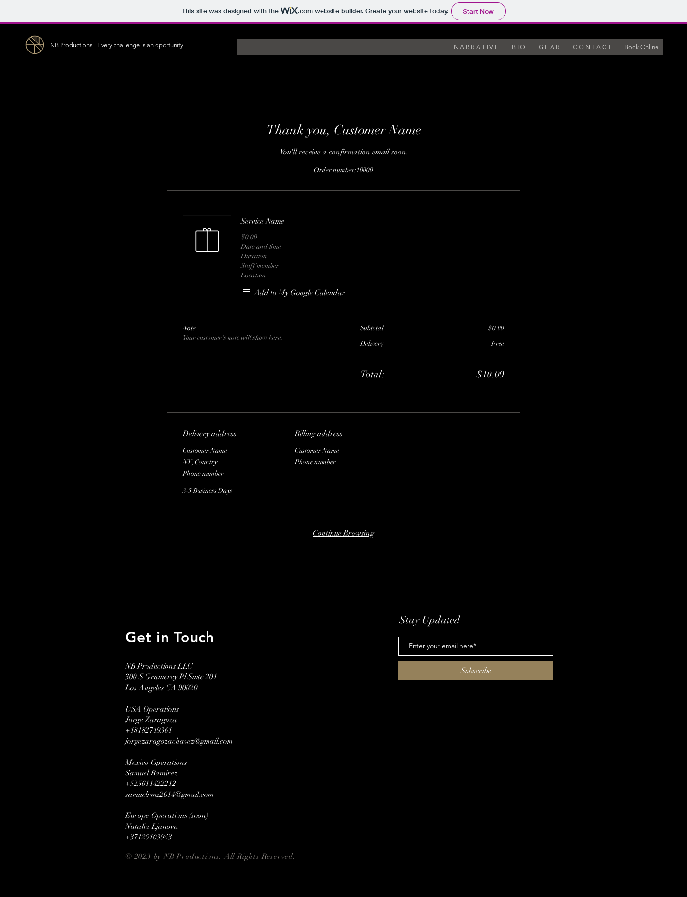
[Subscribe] (475, 670)
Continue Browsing (343, 533)
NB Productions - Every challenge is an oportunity (116, 45)
